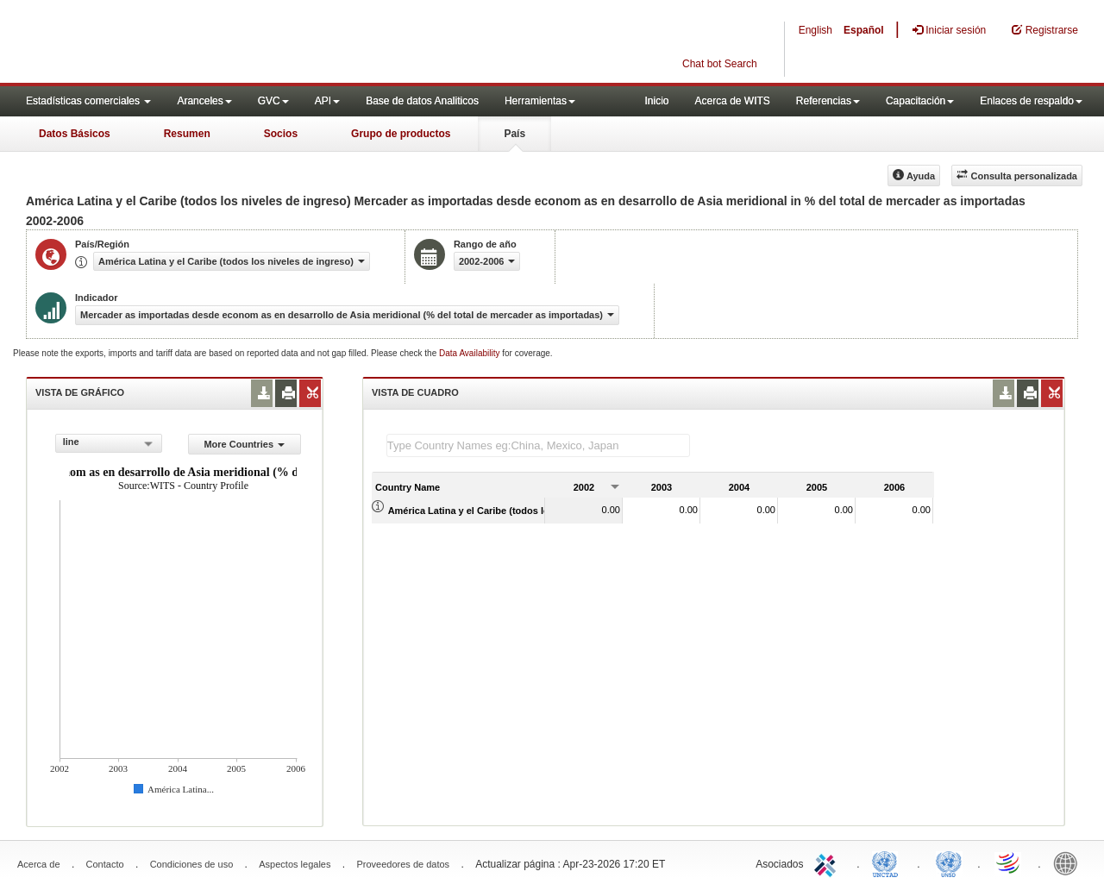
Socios (281, 134)
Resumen (187, 134)
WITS (172, 43)
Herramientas (540, 101)
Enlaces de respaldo (1031, 101)
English (815, 30)
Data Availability (470, 353)
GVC (273, 101)
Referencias (828, 101)
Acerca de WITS (731, 101)
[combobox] (108, 443)
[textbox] (538, 445)
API (327, 101)
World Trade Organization (1009, 862)
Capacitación (920, 101)
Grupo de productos (400, 134)
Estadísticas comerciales (88, 101)
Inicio (656, 101)
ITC (828, 862)
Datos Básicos (74, 134)
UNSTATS (949, 862)
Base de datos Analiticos (422, 101)
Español (864, 30)
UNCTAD (888, 862)
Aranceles (204, 101)
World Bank (1069, 862)
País (514, 134)
